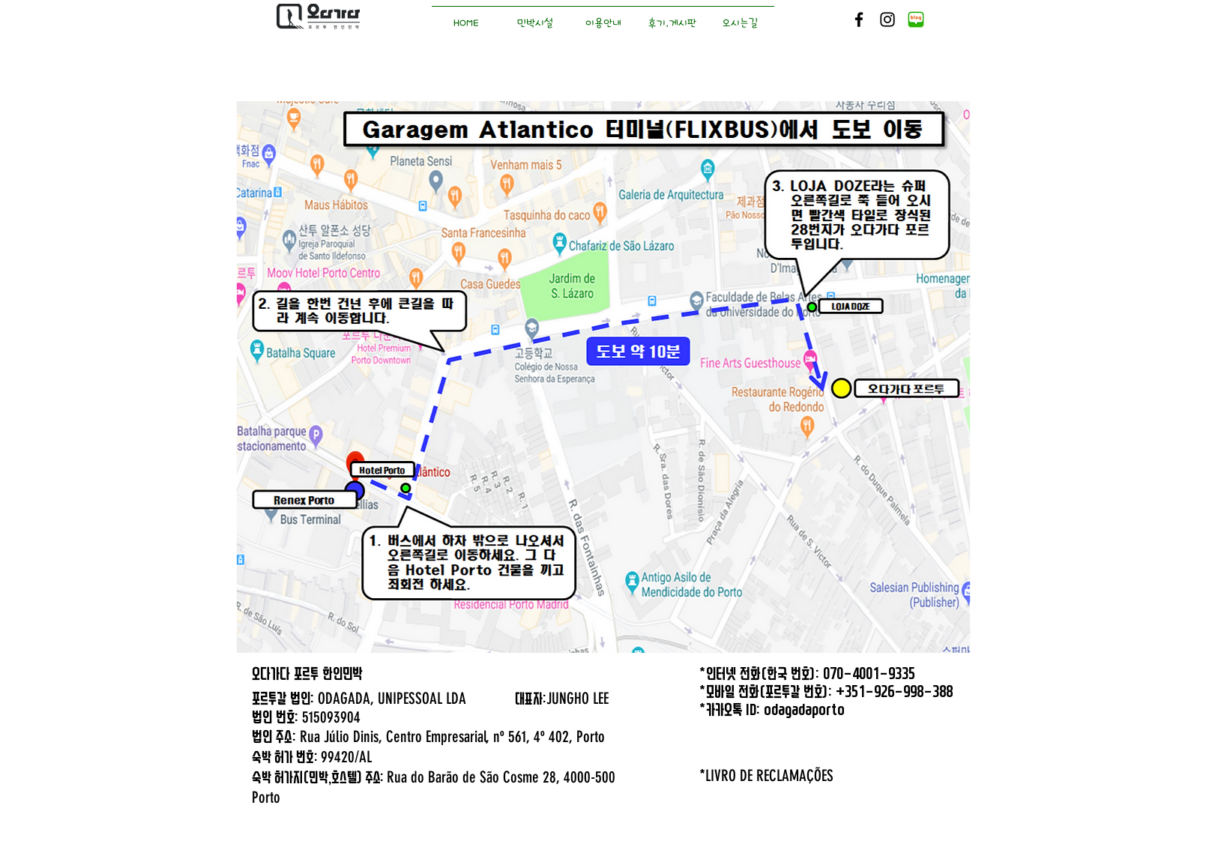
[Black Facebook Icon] (859, 19)
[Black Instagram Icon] (887, 19)
